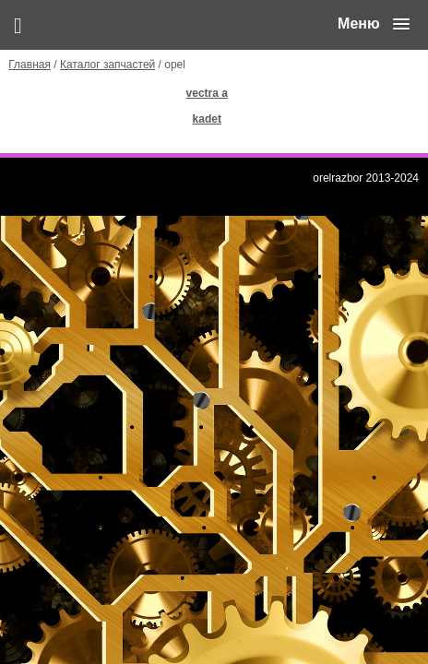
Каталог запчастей (107, 64)
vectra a (207, 93)
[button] (373, 24)
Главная (29, 64)
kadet (207, 119)
